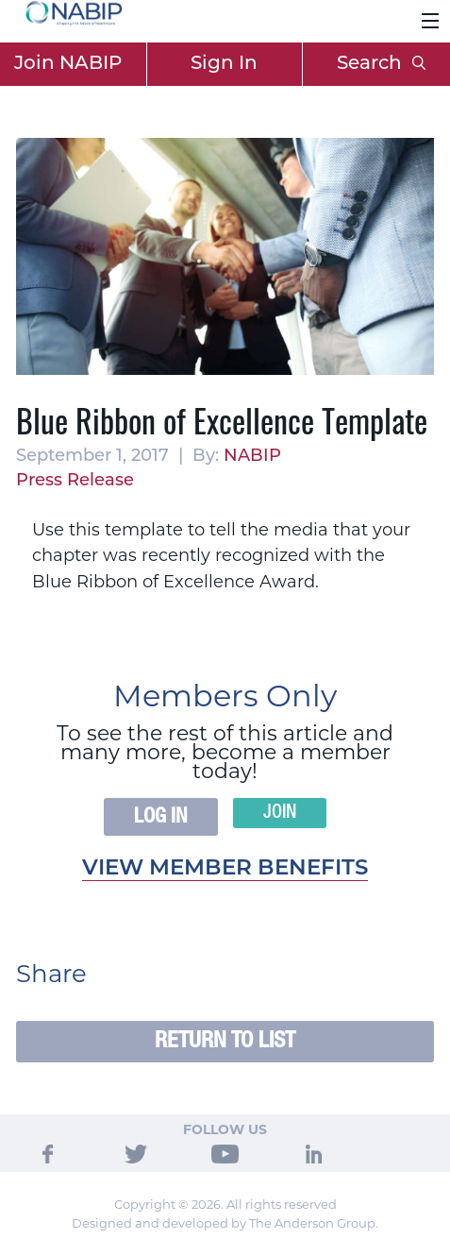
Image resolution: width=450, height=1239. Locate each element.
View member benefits (225, 869)
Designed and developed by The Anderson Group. (225, 1223)
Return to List (225, 1041)
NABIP (252, 457)
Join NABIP (68, 64)
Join (279, 813)
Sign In (224, 64)
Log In (161, 816)
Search (381, 64)
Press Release (75, 481)
